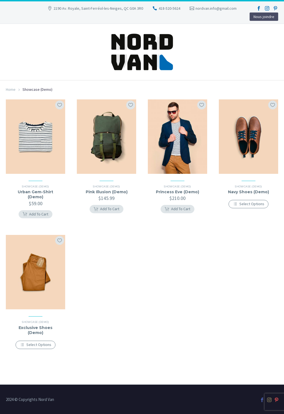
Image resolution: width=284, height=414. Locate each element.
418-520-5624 (169, 8)
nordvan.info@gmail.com (216, 8)
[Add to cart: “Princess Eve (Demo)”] (177, 209)
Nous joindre (263, 16)
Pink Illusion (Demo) (107, 191)
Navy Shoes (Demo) (248, 191)
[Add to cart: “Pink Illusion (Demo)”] (106, 209)
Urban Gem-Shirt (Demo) (35, 194)
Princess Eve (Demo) (177, 191)
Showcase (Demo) (35, 186)
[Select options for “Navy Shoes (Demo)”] (249, 204)
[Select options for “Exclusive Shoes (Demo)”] (36, 345)
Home (11, 89)
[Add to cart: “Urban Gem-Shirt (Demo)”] (35, 214)
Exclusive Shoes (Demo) (35, 330)
